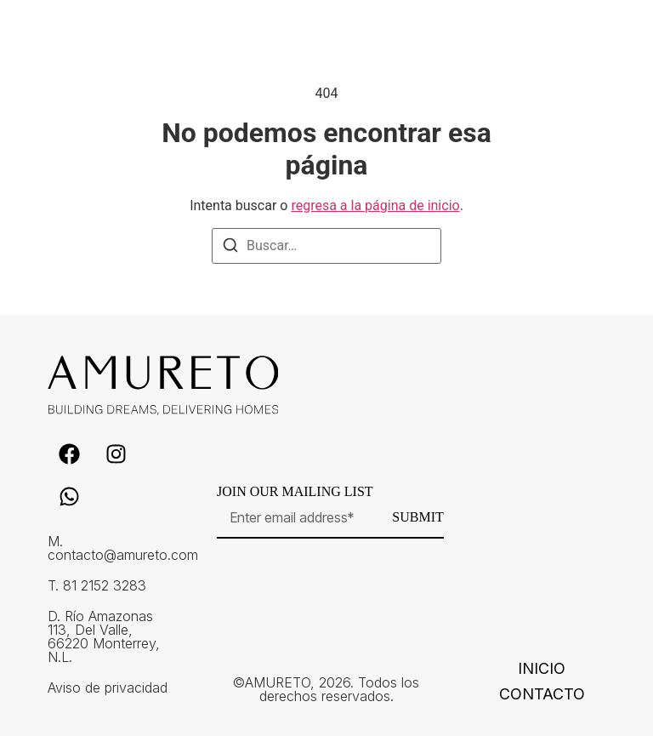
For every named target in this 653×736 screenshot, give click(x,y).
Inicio (541, 668)
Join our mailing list (295, 492)
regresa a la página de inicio (375, 205)
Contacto (542, 694)
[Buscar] (230, 248)
